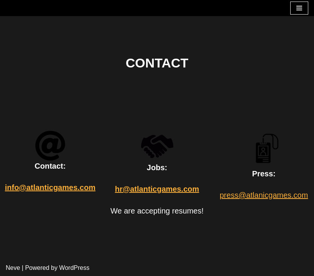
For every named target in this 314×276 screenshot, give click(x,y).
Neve (13, 267)
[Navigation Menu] (299, 8)
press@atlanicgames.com (264, 195)
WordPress (74, 267)
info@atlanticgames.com (50, 187)
